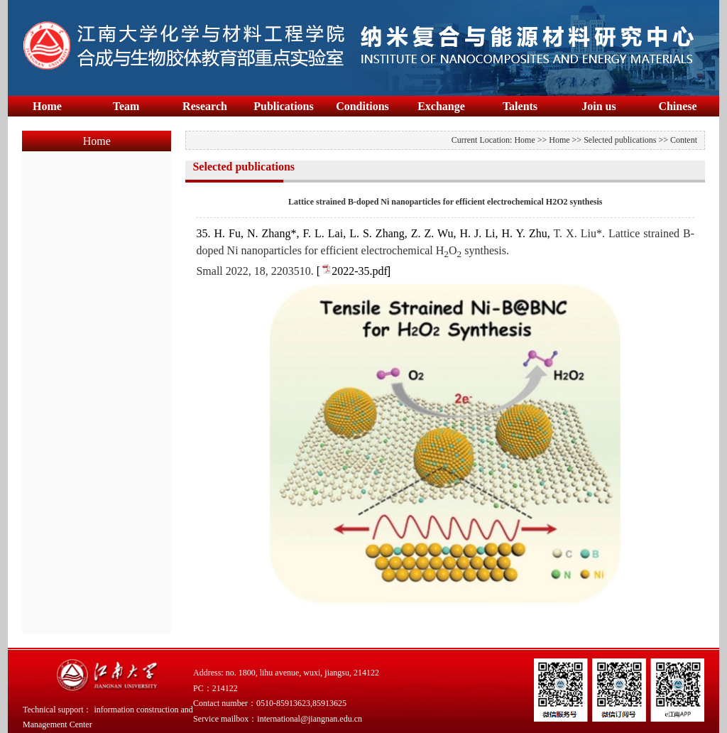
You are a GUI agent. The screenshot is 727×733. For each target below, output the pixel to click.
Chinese (677, 106)
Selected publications (620, 140)
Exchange (441, 106)
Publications (283, 106)
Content (683, 140)
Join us (598, 106)
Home (47, 106)
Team (126, 106)
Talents (520, 106)
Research (204, 106)
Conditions (362, 106)
